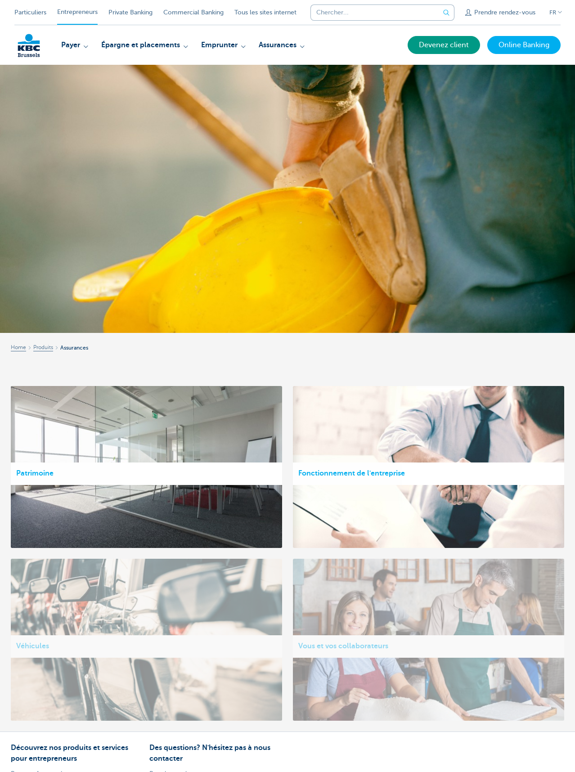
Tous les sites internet (265, 12)
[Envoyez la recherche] (446, 12)
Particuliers (30, 12)
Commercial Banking (193, 12)
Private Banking (130, 12)
